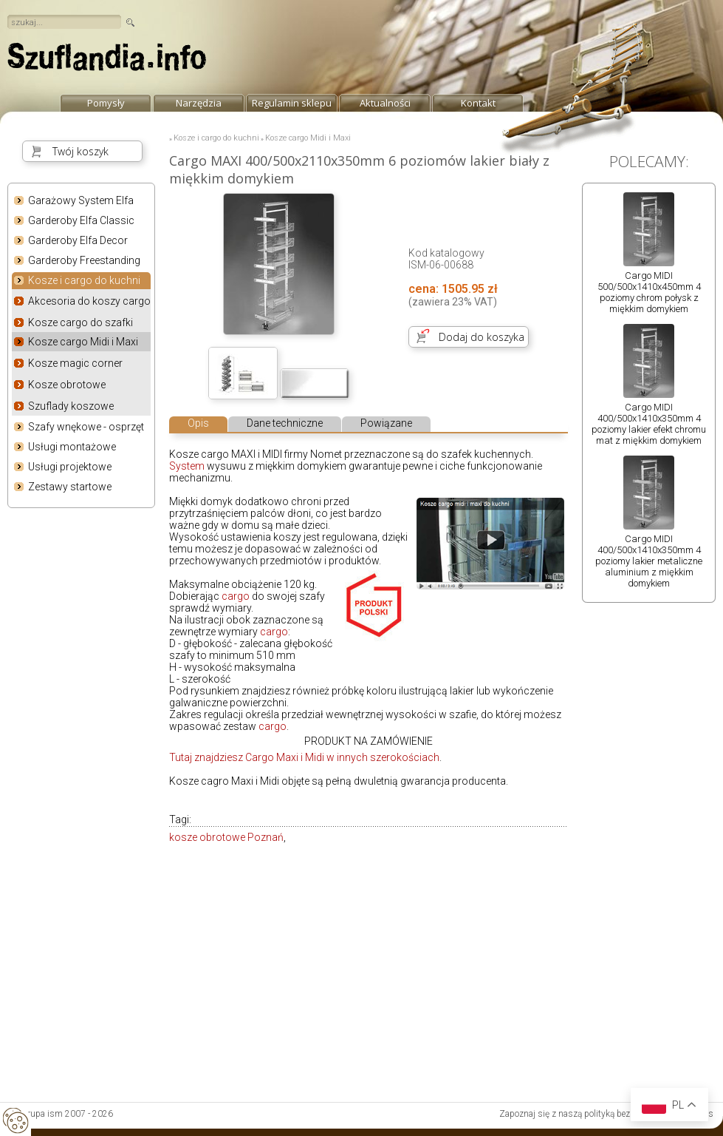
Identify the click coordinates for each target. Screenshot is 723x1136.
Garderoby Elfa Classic (81, 220)
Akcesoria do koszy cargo (89, 301)
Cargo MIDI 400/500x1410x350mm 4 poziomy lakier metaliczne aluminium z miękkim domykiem (648, 561)
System (187, 466)
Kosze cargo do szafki (80, 322)
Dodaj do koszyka (481, 337)
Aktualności (385, 102)
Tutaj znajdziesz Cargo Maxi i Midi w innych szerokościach (304, 757)
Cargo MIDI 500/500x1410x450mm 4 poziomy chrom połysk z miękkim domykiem (649, 292)
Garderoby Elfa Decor (78, 240)
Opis (198, 423)
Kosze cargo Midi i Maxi (83, 342)
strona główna (107, 60)
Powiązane (386, 423)
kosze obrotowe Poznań (226, 837)
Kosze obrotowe (67, 384)
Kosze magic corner (75, 363)
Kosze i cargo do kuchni (84, 281)
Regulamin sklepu (292, 102)
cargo (236, 596)
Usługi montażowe (72, 447)
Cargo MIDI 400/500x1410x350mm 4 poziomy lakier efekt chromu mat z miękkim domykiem (649, 424)
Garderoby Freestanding (84, 260)
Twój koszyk (80, 151)
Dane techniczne (285, 423)
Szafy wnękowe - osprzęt (86, 427)
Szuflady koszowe (71, 406)
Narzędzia (199, 102)
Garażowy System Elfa (81, 200)
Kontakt (478, 102)
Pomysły (106, 102)
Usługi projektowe (70, 467)
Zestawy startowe (70, 487)
